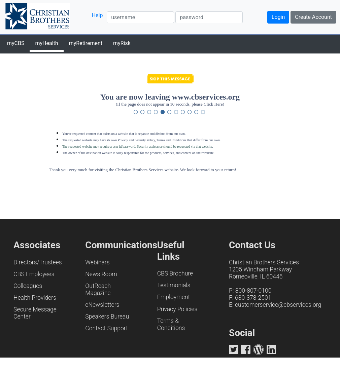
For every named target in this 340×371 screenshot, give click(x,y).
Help (97, 15)
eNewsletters (102, 304)
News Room (101, 274)
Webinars (97, 262)
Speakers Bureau (107, 316)
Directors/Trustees (37, 262)
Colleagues (27, 286)
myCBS (15, 43)
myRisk (122, 43)
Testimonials (174, 285)
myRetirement (85, 43)
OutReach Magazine (98, 289)
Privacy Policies (177, 309)
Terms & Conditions (171, 324)
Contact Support (106, 328)
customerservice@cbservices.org (278, 304)
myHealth (46, 43)
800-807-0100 (253, 290)
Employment (173, 297)
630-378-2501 (253, 297)
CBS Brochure (175, 273)
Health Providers (34, 297)
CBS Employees (33, 274)
